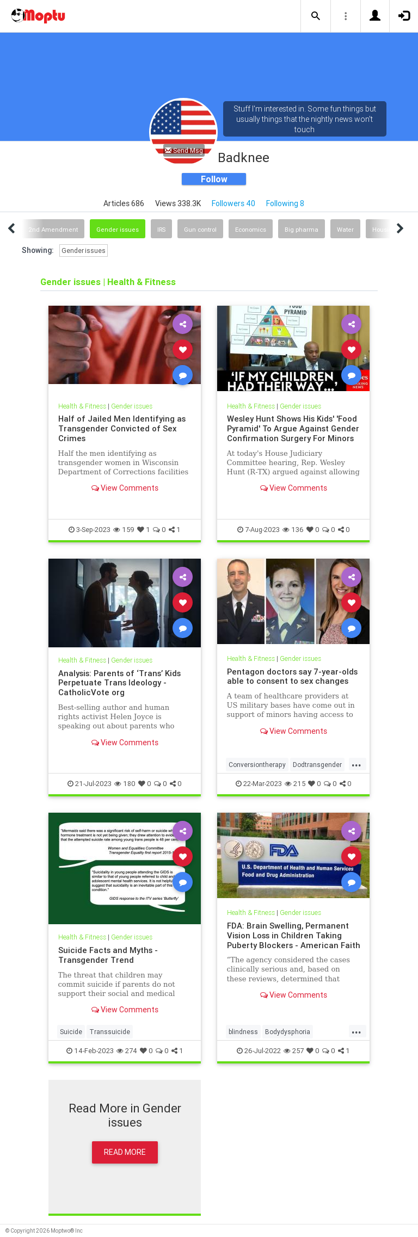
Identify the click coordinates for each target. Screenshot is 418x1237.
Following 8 (285, 203)
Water (345, 229)
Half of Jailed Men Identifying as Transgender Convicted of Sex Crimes (122, 428)
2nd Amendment (53, 229)
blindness (243, 1032)
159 (123, 529)
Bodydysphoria (287, 1032)
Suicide (71, 1032)
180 (125, 783)
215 (295, 783)
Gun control (200, 229)
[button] (316, 16)
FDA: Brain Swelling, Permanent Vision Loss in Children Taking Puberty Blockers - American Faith (293, 935)
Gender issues (117, 229)
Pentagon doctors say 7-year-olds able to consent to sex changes (292, 676)
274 (126, 1050)
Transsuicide (109, 1032)
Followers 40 (233, 203)
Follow (214, 179)
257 (294, 1050)
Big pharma (301, 229)
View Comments (124, 488)
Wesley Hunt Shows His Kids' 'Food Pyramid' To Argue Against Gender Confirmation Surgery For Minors (293, 428)
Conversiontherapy (257, 764)
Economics (250, 229)
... (356, 764)
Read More (125, 1152)
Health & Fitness (82, 406)
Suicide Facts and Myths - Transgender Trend (108, 955)
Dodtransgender (317, 764)
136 (293, 529)
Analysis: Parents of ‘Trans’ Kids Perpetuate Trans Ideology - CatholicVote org (119, 683)
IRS (161, 229)
